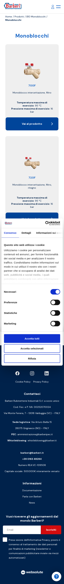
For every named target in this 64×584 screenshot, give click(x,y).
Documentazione (32, 490)
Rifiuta (32, 358)
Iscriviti (51, 530)
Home (8, 16)
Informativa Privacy (39, 539)
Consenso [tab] (10, 232)
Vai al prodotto (37, 124)
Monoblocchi (13, 20)
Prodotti (19, 16)
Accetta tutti (32, 338)
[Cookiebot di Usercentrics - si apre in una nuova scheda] (45, 223)
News (32, 502)
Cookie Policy (23, 381)
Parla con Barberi (32, 496)
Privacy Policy (41, 381)
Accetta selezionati (32, 348)
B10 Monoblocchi (36, 16)
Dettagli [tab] (26, 232)
